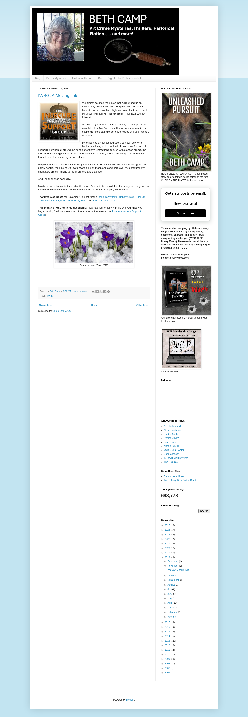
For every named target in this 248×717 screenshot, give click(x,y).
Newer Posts (45, 305)
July (169, 589)
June (170, 594)
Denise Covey (171, 438)
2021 (168, 543)
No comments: (81, 291)
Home (94, 305)
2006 (168, 668)
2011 (168, 649)
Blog (38, 78)
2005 (168, 672)
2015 (168, 631)
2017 (168, 622)
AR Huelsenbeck (172, 426)
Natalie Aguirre (172, 446)
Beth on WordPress (174, 476)
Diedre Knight (171, 434)
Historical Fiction (82, 78)
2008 (168, 663)
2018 (168, 557)
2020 (168, 548)
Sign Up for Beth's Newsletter (125, 78)
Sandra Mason (171, 454)
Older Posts (142, 305)
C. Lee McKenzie (173, 430)
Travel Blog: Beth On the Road (180, 480)
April (170, 603)
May (169, 598)
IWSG (50, 296)
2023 (168, 534)
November (173, 565)
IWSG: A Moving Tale (58, 95)
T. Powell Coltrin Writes (176, 458)
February (172, 612)
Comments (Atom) (61, 311)
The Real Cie (171, 462)
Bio (100, 78)
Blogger (130, 699)
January (171, 616)
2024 (168, 529)
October (171, 575)
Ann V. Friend (68, 200)
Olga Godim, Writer (174, 450)
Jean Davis (170, 442)
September (173, 580)
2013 (168, 640)
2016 (168, 627)
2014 (168, 636)
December (173, 561)
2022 (168, 539)
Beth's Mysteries (56, 78)
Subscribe (185, 213)
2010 (168, 654)
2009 (168, 659)
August (171, 584)
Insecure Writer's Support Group (116, 196)
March (171, 607)
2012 (168, 645)
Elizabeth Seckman (104, 200)
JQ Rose (82, 200)
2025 (168, 525)
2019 (168, 552)
